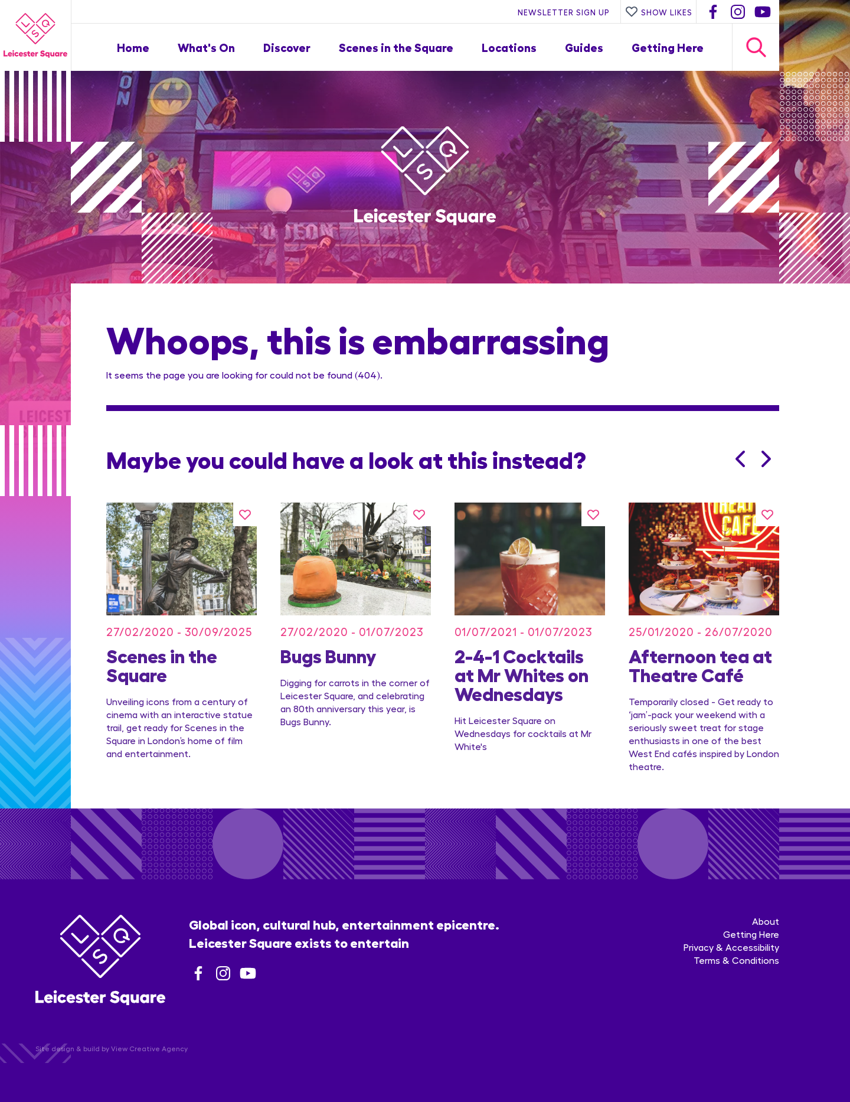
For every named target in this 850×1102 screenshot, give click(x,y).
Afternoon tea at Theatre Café (700, 664)
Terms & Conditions (736, 960)
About (765, 921)
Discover (286, 47)
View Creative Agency (149, 1048)
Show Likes (659, 11)
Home (133, 47)
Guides (584, 47)
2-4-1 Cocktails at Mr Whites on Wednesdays (522, 674)
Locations (509, 47)
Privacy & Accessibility (731, 947)
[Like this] (245, 514)
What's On (206, 47)
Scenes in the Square (396, 47)
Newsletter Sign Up (564, 12)
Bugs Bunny (328, 655)
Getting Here (668, 47)
